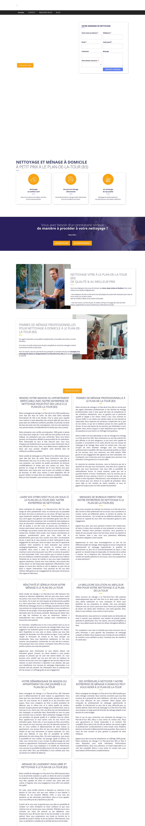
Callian (79, 773)
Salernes (35, 782)
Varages (110, 782)
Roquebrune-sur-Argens (47, 780)
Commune (85, 47)
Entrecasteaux (67, 775)
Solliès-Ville (77, 782)
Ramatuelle (33, 780)
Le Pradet (34, 777)
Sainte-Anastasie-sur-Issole (94, 780)
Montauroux (44, 777)
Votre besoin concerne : (90, 57)
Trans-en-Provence (99, 782)
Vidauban (61, 784)
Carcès (100, 773)
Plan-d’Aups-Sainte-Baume (84, 777)
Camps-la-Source (90, 773)
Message (106, 47)
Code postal (107, 38)
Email (84, 38)
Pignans (70, 777)
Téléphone (107, 29)
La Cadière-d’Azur (89, 775)
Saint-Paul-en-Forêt (75, 780)
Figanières (77, 775)
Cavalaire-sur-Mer (47, 775)
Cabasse (72, 773)
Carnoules (108, 773)
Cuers (58, 775)
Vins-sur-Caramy (73, 784)
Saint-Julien (62, 780)
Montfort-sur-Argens (58, 777)
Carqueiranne (34, 775)
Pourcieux (99, 777)
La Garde (101, 775)
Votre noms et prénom (90, 29)
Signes (42, 782)
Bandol (34, 773)
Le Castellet (110, 775)
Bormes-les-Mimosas (60, 773)
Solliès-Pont (66, 782)
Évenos (83, 784)
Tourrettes (86, 782)
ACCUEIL (21, 12)
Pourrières (109, 777)
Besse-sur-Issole (45, 773)
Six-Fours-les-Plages (53, 782)
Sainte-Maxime (110, 780)
